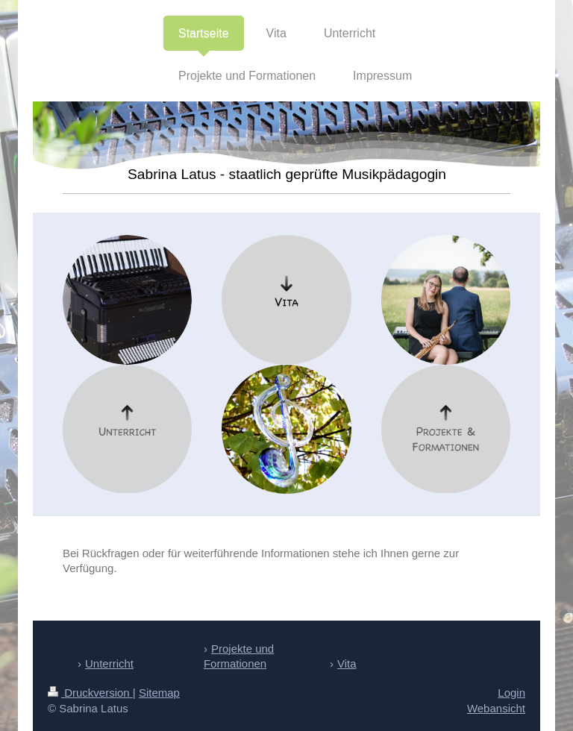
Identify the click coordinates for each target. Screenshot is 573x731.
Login (511, 692)
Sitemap (159, 692)
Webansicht (496, 708)
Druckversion (90, 692)
